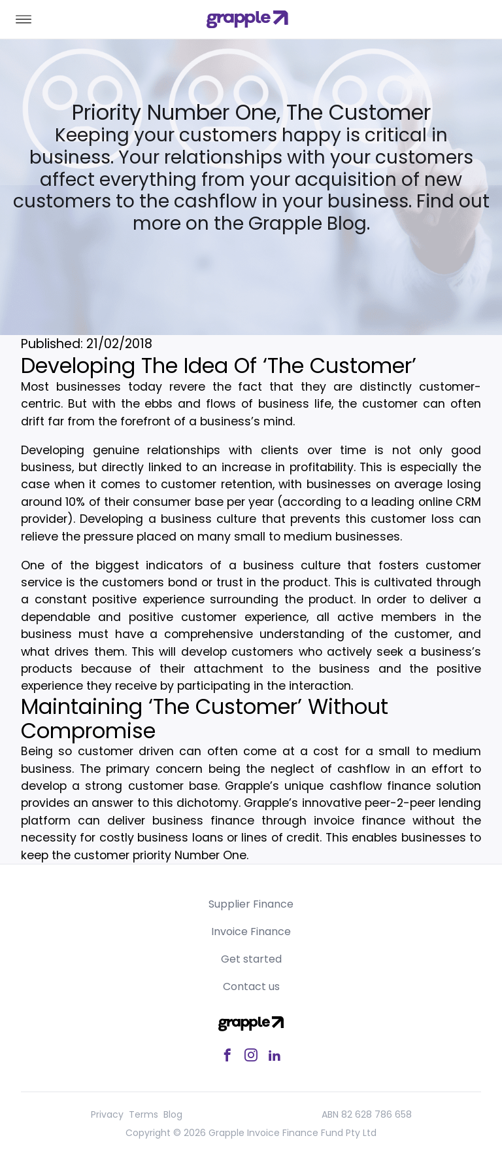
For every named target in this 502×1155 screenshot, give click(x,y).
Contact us (251, 986)
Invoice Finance (251, 931)
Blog (172, 1114)
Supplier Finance (251, 904)
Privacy (107, 1114)
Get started (251, 959)
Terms (143, 1114)
